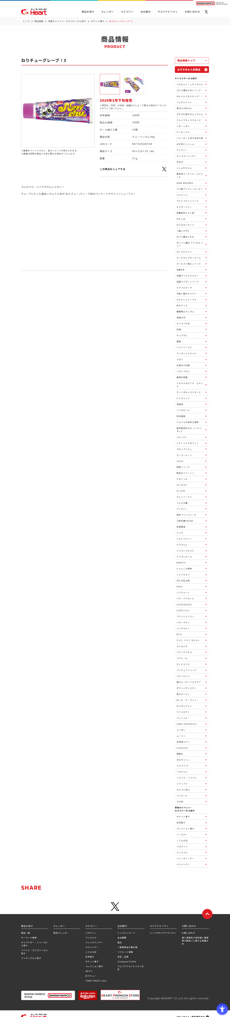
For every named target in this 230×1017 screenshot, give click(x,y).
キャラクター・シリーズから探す (34, 944)
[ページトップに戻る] (207, 914)
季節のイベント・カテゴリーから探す (67, 21)
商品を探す (88, 11)
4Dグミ (89, 971)
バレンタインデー (94, 942)
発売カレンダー (61, 932)
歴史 (119, 942)
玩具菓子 (89, 956)
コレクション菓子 (94, 966)
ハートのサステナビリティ (163, 932)
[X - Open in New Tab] (206, 12)
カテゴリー (127, 11)
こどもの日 (90, 951)
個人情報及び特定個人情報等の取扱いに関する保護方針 (195, 940)
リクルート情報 (125, 951)
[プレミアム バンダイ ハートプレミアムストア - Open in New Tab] (120, 995)
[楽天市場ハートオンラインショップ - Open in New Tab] (87, 995)
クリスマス (90, 937)
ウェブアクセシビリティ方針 (130, 968)
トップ (26, 21)
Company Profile (126, 961)
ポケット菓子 (97, 21)
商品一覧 (25, 932)
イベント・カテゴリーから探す (34, 952)
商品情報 (38, 21)
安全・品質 (123, 956)
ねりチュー (90, 975)
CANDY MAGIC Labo (96, 980)
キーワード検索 (29, 937)
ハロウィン (90, 932)
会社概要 (121, 937)
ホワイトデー (92, 947)
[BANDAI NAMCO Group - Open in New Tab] (48, 995)
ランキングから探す (31, 958)
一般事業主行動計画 (127, 947)
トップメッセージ (126, 932)
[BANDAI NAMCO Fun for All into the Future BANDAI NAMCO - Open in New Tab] (211, 4)
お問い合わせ (188, 932)
